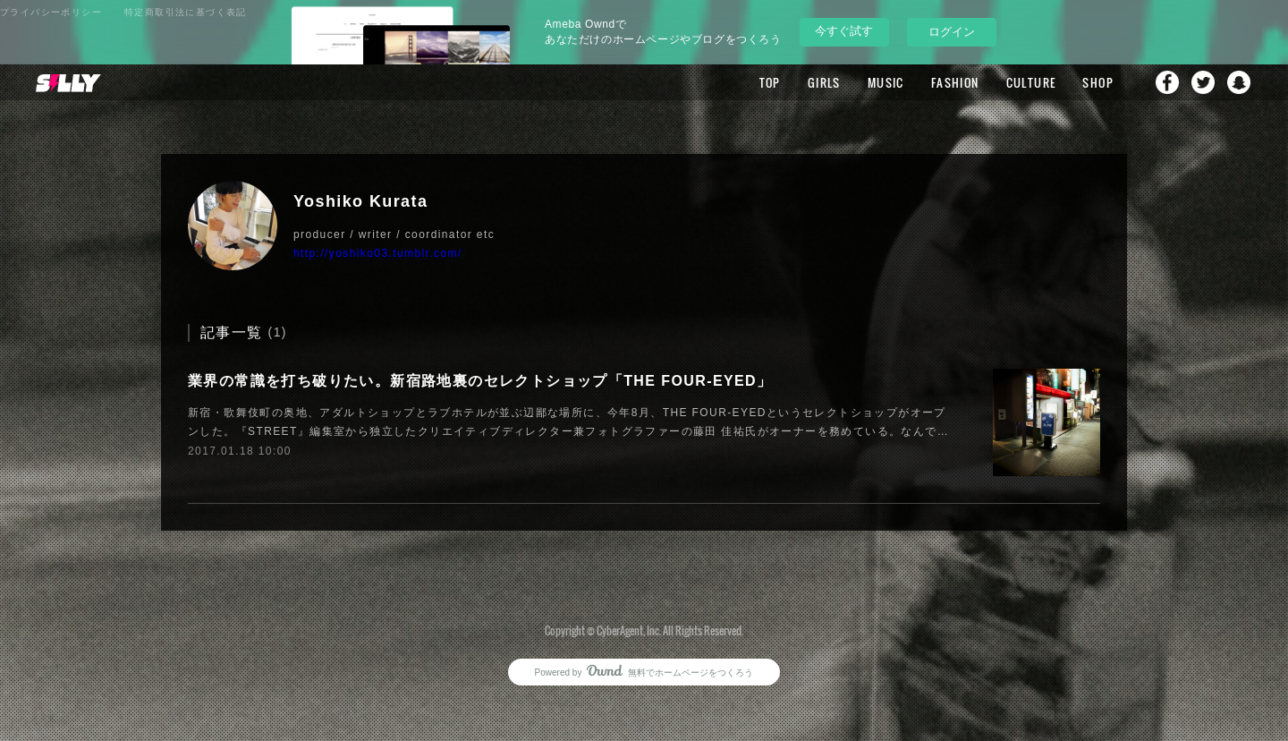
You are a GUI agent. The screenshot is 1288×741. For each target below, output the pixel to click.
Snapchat (1238, 82)
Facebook (1167, 82)
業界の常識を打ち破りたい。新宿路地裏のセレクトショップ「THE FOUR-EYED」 (480, 380)
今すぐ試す (844, 31)
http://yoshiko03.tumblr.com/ (377, 253)
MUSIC (886, 82)
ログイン (951, 31)
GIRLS (824, 82)
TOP (770, 82)
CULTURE (1031, 82)
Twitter (1203, 82)
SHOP (1098, 82)
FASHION (955, 82)
